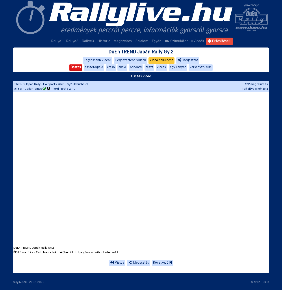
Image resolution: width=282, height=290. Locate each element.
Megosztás (187, 60)
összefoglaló (94, 67)
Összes (75, 67)
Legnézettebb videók (130, 60)
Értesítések (219, 41)
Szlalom (141, 41)
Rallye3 (88, 41)
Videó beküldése (161, 60)
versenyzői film (201, 67)
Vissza (117, 263)
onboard (136, 67)
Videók (197, 41)
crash (111, 67)
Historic (103, 41)
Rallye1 (57, 41)
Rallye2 (72, 41)
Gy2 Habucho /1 (77, 84)
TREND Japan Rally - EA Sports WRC (39, 84)
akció (122, 67)
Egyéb (156, 41)
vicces (161, 67)
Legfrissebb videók (97, 60)
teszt (149, 67)
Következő (162, 263)
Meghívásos (123, 41)
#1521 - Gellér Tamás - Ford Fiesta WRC (45, 89)
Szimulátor (176, 41)
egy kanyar (178, 67)
